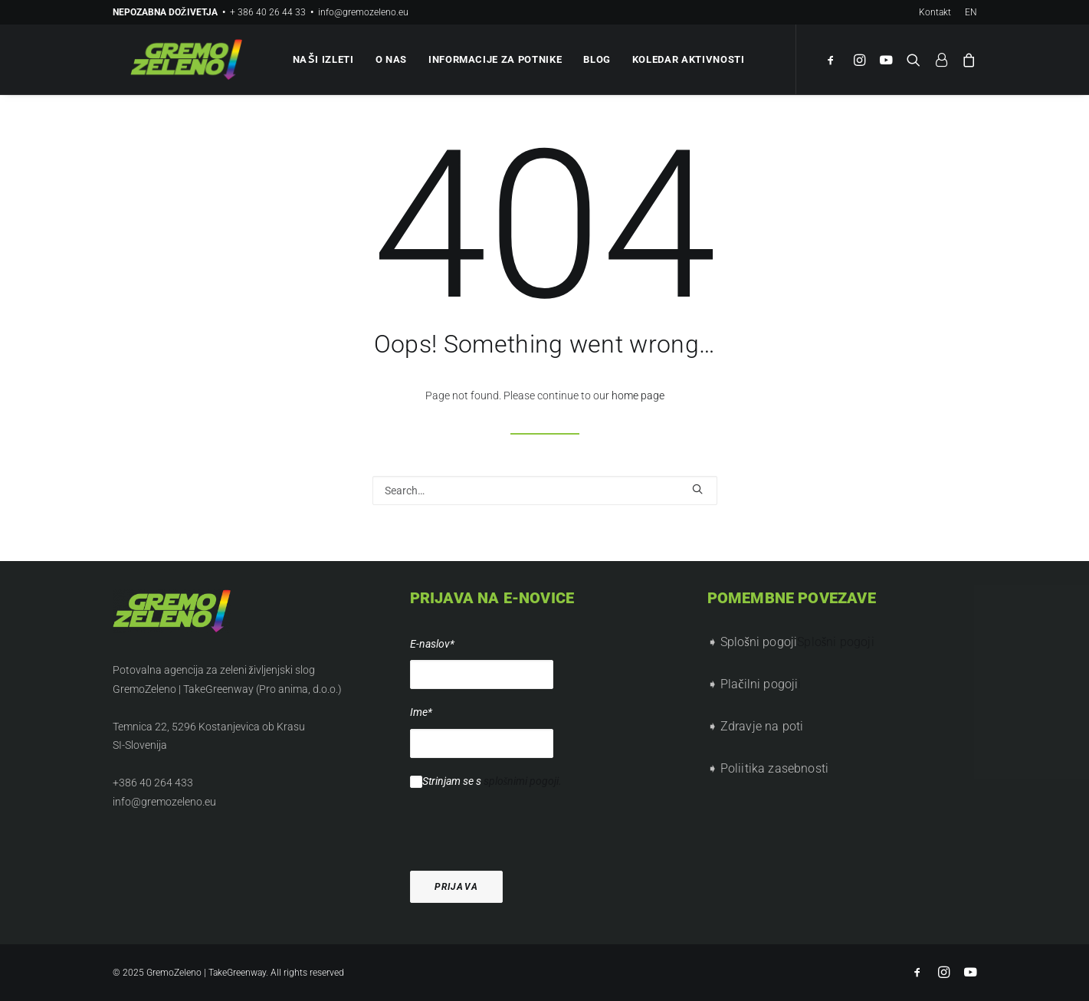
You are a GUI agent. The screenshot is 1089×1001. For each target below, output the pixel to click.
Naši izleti (321, 59)
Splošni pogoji (835, 642)
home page (638, 395)
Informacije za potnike (492, 59)
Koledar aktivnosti (686, 59)
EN (971, 12)
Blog (595, 59)
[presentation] (526, 820)
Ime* (421, 712)
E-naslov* (432, 644)
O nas (389, 59)
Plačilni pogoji (759, 684)
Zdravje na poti (761, 726)
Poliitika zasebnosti (774, 768)
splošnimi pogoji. (523, 781)
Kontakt (935, 12)
